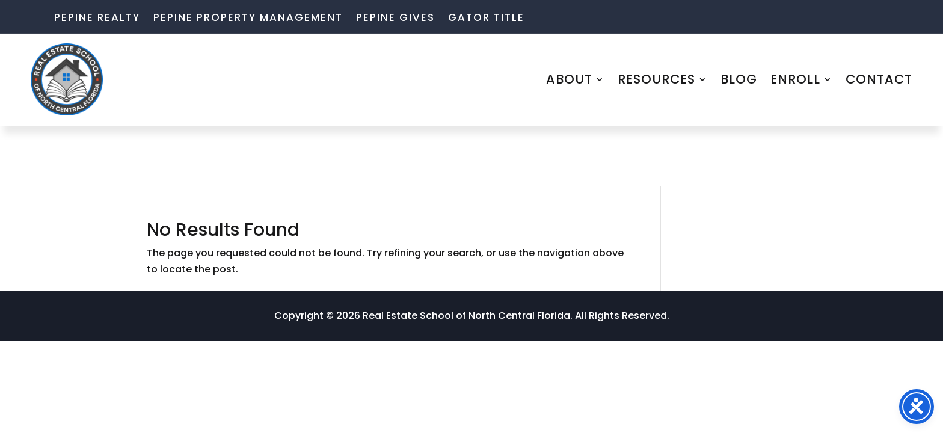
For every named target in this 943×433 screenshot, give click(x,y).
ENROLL (795, 79)
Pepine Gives (395, 19)
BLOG (738, 79)
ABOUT (569, 79)
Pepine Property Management (248, 19)
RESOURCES (656, 79)
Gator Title (486, 19)
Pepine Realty (97, 19)
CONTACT (879, 79)
